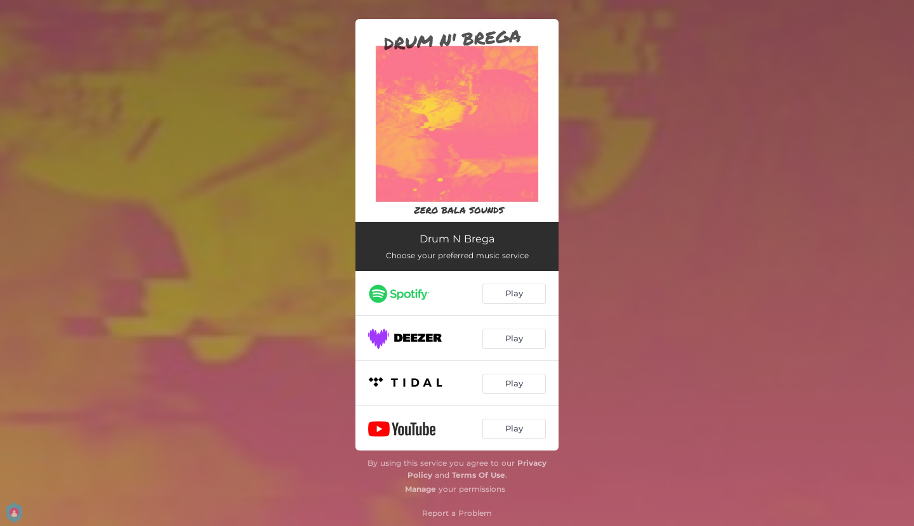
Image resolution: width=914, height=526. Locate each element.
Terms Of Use (478, 475)
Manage (420, 489)
